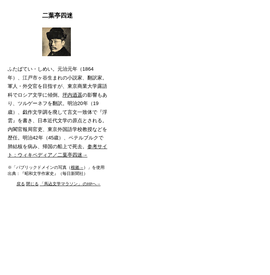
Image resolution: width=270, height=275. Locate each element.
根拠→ (77, 167)
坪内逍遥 (72, 95)
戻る (20, 184)
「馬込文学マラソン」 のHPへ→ (70, 184)
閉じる (32, 184)
